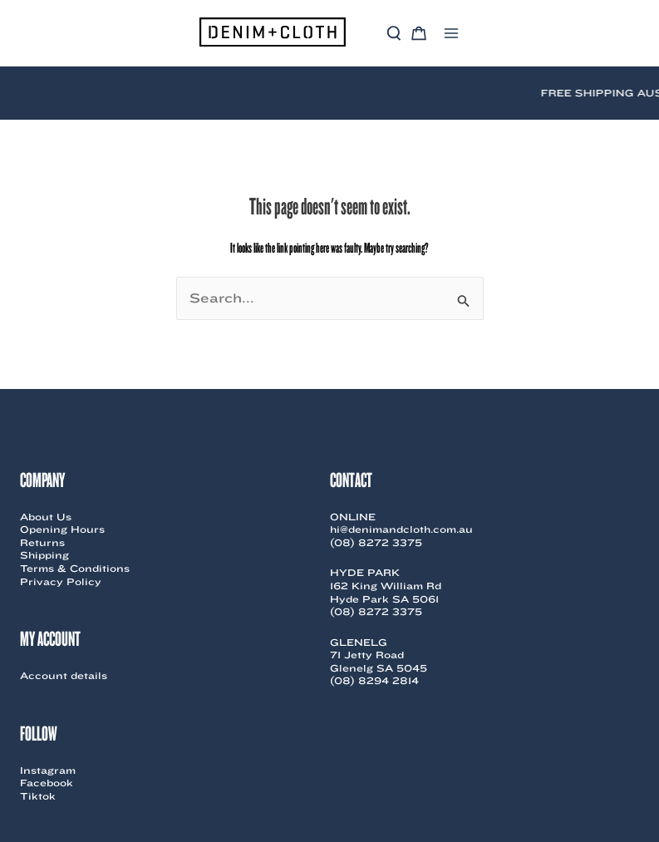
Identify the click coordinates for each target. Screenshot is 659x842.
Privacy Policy (60, 581)
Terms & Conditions (75, 568)
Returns (42, 542)
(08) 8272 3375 (376, 542)
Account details (63, 675)
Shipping (44, 555)
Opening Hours (62, 529)
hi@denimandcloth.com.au (401, 529)
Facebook (46, 782)
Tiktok (38, 796)
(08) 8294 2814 (374, 680)
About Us (45, 516)
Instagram (48, 770)
